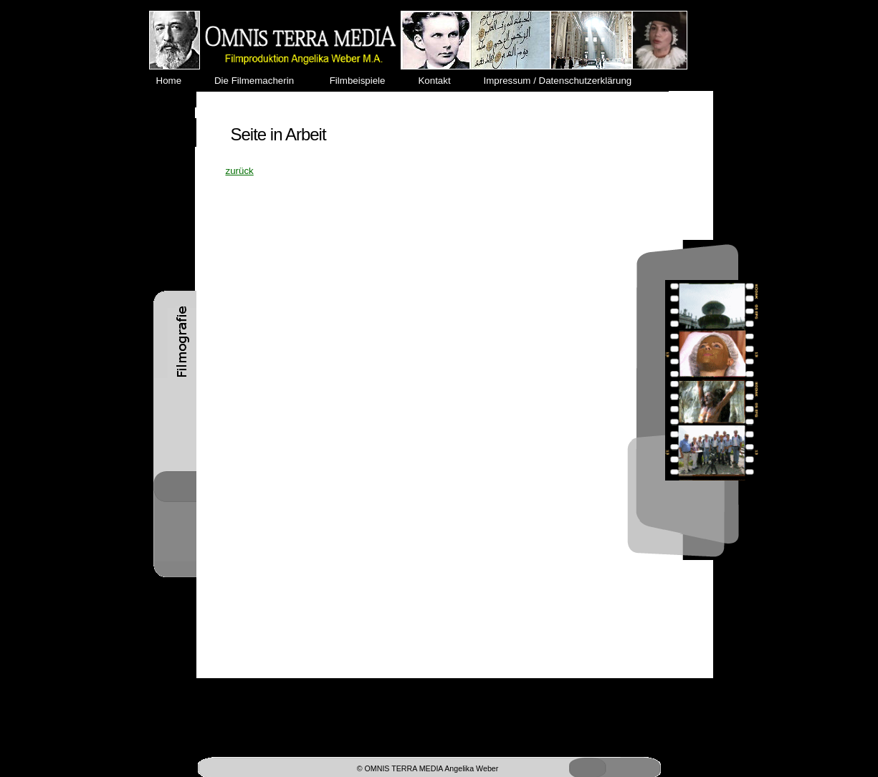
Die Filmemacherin (261, 80)
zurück (240, 170)
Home (177, 80)
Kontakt (441, 80)
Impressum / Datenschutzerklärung (563, 80)
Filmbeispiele (364, 80)
